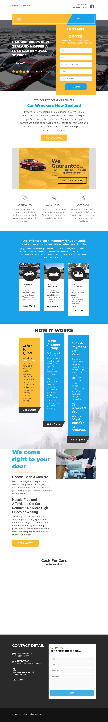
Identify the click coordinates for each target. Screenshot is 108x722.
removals (17, 531)
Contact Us (20, 63)
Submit (75, 86)
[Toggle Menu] (19, 19)
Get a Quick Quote (72, 180)
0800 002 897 (79, 7)
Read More (28, 306)
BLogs (20, 680)
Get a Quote (54, 137)
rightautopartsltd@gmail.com (30, 663)
